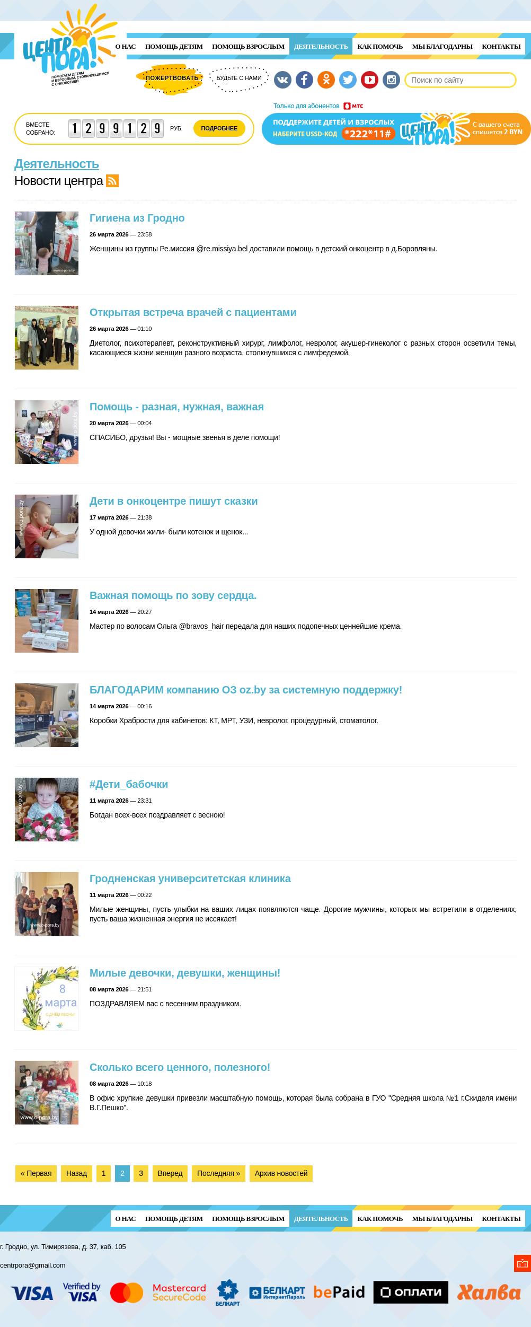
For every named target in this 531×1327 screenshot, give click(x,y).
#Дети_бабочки (129, 784)
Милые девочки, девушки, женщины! (185, 973)
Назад (76, 1173)
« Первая (36, 1173)
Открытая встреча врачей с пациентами (193, 312)
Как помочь (379, 46)
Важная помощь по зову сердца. (173, 595)
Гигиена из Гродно (137, 218)
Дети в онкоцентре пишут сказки (174, 501)
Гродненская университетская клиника (190, 878)
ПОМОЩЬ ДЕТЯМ (173, 46)
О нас (126, 46)
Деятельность (321, 46)
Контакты (501, 46)
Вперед (170, 1173)
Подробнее (219, 128)
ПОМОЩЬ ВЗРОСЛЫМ (248, 46)
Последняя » (218, 1173)
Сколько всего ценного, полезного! (180, 1067)
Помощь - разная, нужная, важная (177, 406)
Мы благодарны (442, 46)
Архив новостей (281, 1173)
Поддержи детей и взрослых (396, 123)
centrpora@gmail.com (32, 1265)
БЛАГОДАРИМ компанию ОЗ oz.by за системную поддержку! (246, 690)
